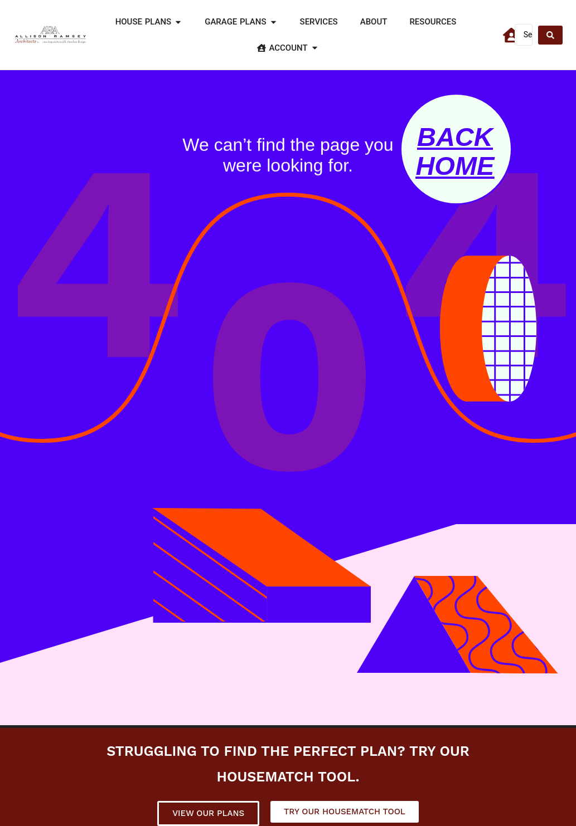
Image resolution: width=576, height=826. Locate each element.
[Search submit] (550, 35)
